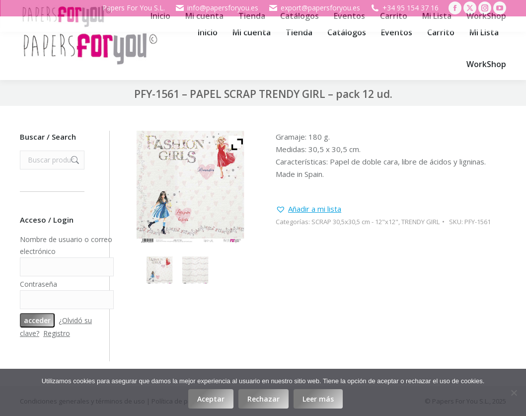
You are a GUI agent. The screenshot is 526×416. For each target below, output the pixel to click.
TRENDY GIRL (420, 221)
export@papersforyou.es (314, 8)
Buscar (74, 160)
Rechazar (263, 399)
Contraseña (38, 284)
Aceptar (211, 399)
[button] (308, 209)
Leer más (318, 399)
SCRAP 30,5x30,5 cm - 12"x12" (354, 221)
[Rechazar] (514, 393)
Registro (56, 333)
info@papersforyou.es (216, 8)
